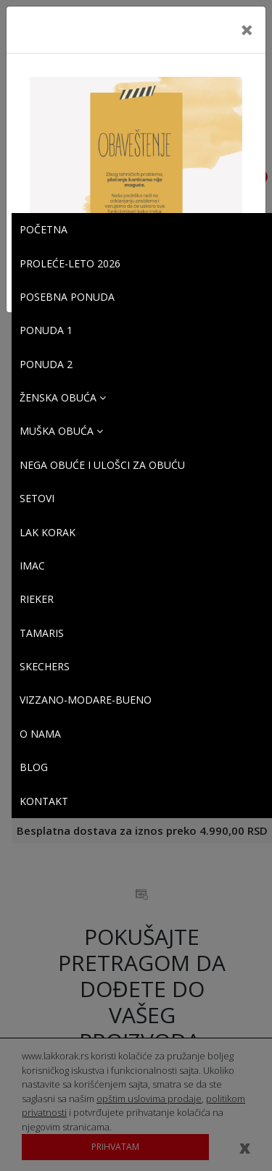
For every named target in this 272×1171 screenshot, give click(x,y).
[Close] (246, 30)
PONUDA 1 (46, 330)
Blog (34, 767)
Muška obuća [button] (61, 431)
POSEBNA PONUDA (67, 297)
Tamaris (42, 633)
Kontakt (44, 801)
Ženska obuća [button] (63, 397)
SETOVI (37, 498)
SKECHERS (45, 666)
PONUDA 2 (46, 364)
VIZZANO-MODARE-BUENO (86, 700)
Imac (32, 565)
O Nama (40, 734)
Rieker (37, 599)
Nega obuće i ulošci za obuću (102, 465)
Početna (43, 229)
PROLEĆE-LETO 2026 (70, 263)
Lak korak (47, 532)
